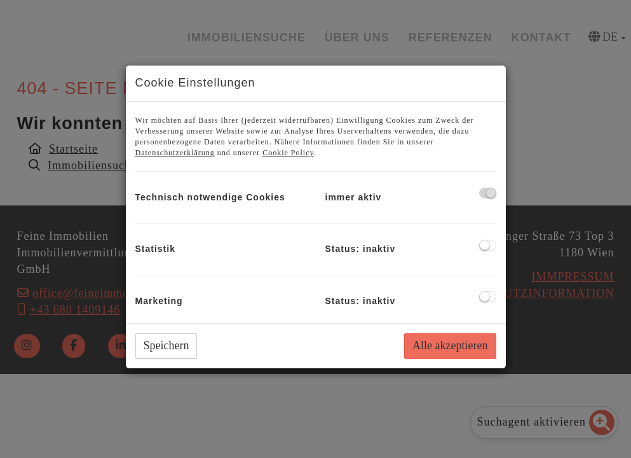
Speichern (166, 345)
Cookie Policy (288, 152)
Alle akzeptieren (449, 345)
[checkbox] (487, 193)
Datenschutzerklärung (175, 152)
